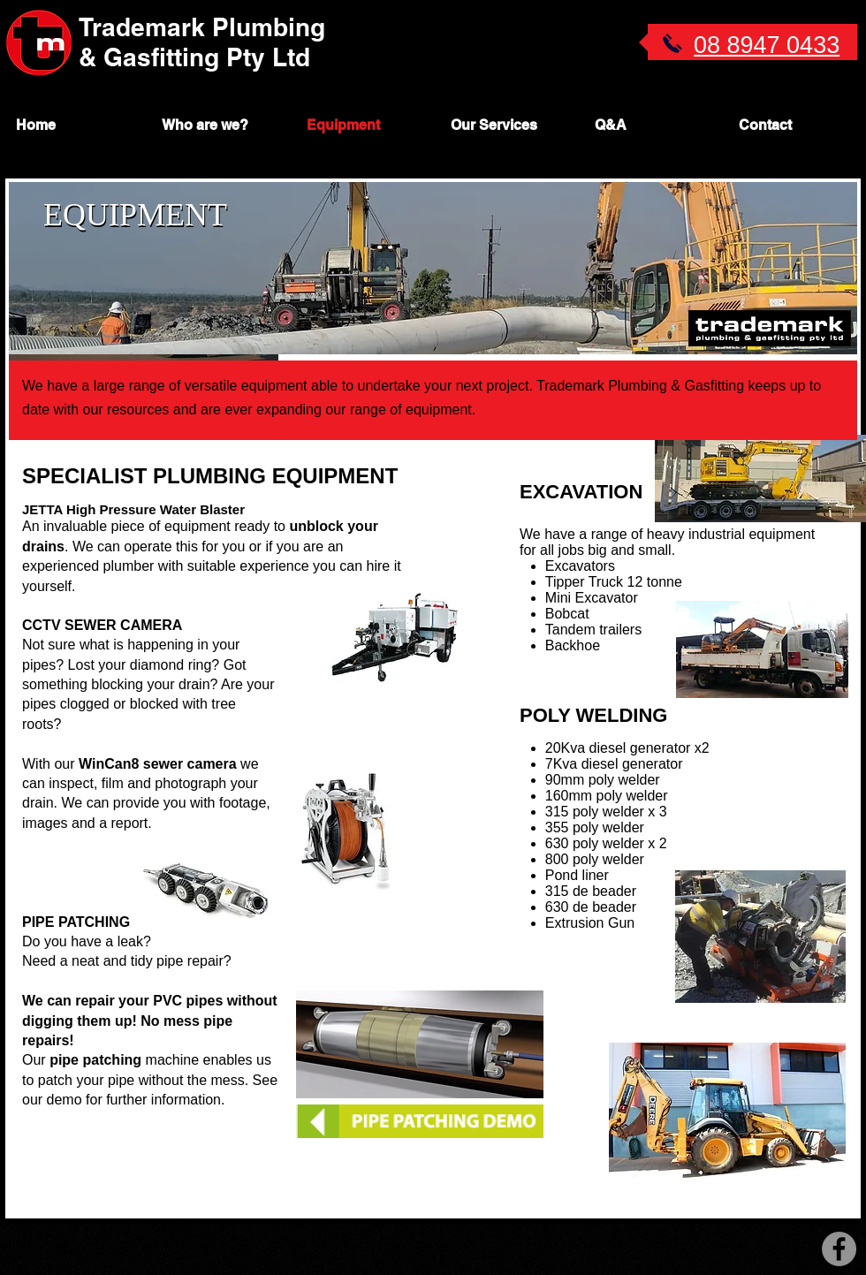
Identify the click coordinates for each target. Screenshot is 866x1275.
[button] (506, 125)
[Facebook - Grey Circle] (839, 1249)
